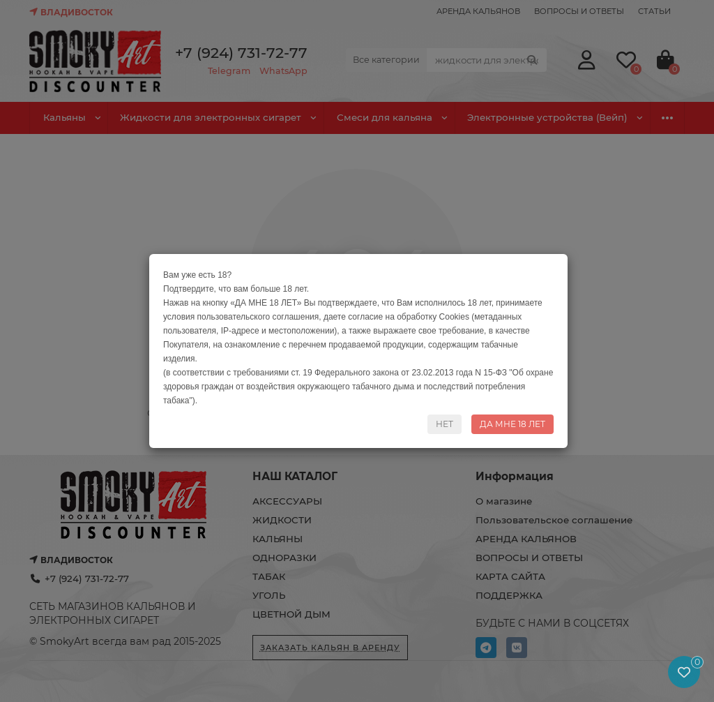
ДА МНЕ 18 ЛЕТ (512, 424)
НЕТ (444, 424)
